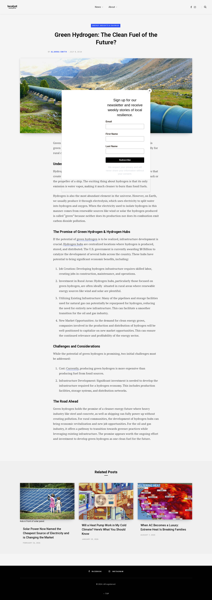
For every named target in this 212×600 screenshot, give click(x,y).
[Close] (149, 90)
